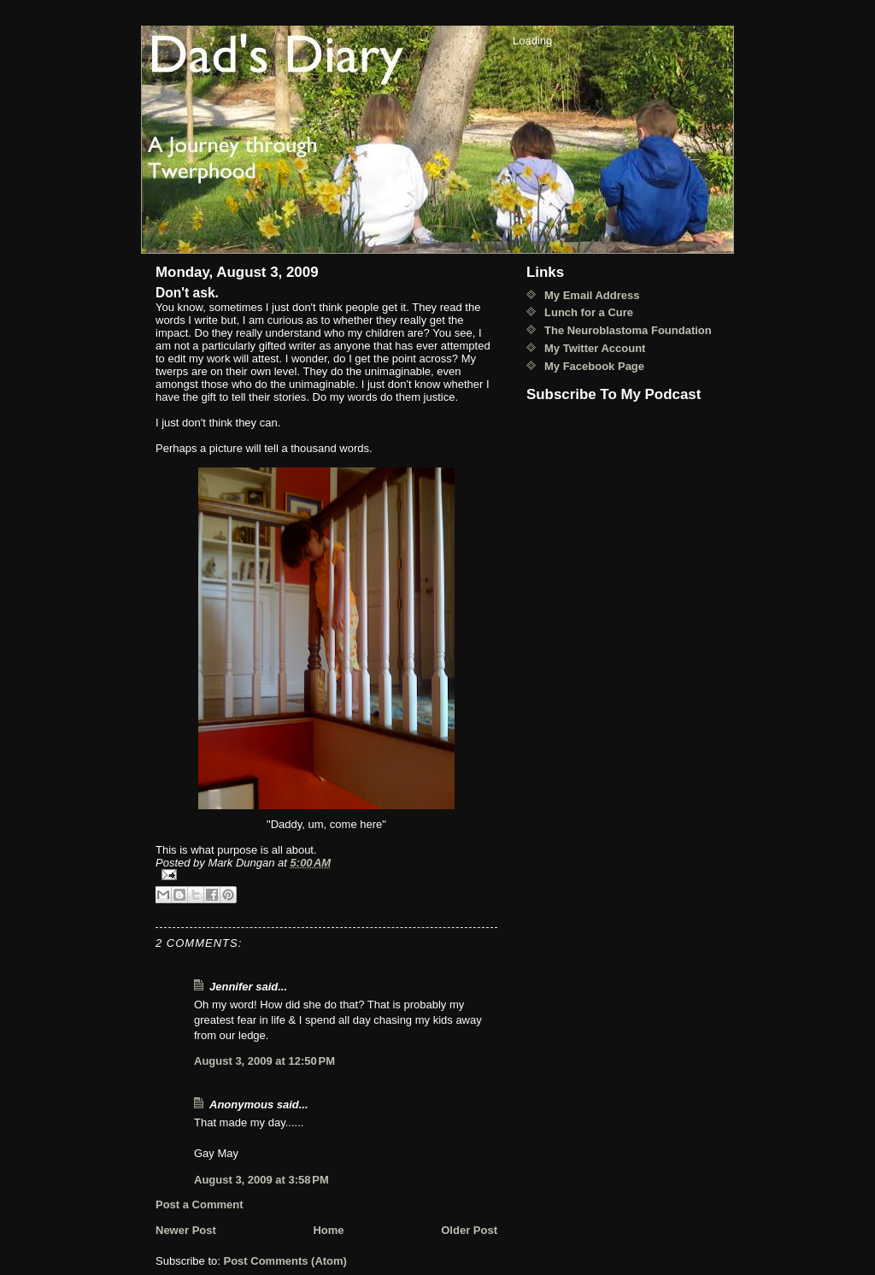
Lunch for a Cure (588, 312)
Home (328, 1230)
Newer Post (186, 1230)
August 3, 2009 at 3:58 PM (261, 1179)
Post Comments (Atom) (285, 1260)
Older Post (469, 1230)
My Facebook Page (594, 366)
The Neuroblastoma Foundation (628, 330)
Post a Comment (200, 1204)
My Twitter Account (594, 348)
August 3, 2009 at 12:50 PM (264, 1061)
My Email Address (592, 295)
